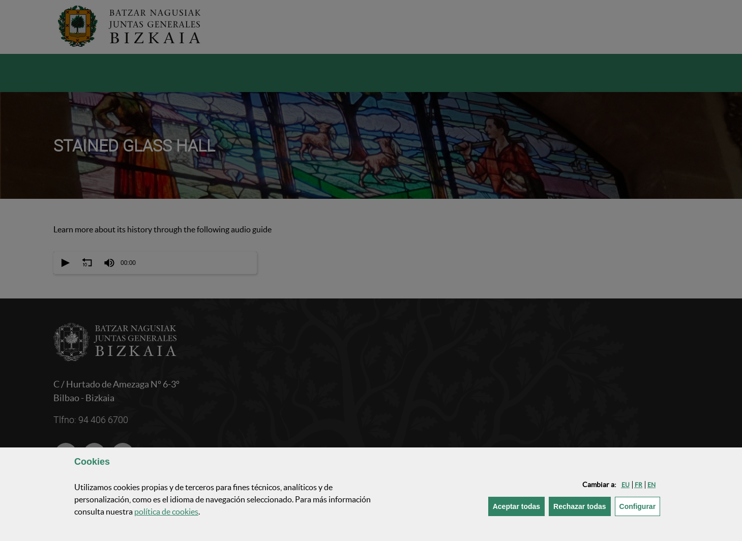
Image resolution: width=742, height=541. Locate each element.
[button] (625, 485)
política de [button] (166, 511)
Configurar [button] (640, 505)
